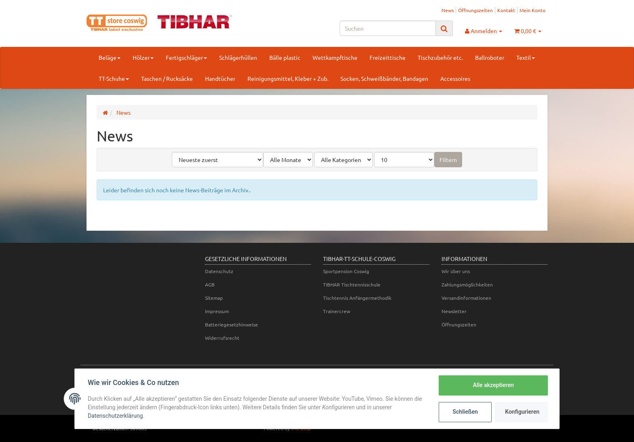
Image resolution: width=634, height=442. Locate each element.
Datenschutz (219, 271)
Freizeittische (388, 57)
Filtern (448, 159)
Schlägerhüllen (238, 57)
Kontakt (506, 10)
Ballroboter (489, 57)
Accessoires (455, 78)
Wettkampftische (335, 57)
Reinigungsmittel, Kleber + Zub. (287, 78)
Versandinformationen (466, 298)
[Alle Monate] (288, 159)
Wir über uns (456, 271)
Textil (525, 57)
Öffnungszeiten (475, 10)
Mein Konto (532, 10)
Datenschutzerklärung (115, 416)
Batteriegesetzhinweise (231, 324)
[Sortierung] (217, 159)
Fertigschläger (186, 57)
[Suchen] (388, 28)
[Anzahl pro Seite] (404, 159)
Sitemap (214, 298)
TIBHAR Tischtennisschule (351, 284)
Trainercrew (336, 311)
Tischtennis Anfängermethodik (357, 298)
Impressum (217, 311)
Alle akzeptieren (493, 385)
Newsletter (454, 311)
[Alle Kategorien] (343, 159)
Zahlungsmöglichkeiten (467, 284)
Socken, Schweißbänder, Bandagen (384, 78)
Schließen (465, 411)
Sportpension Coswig (346, 271)
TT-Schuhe (114, 78)
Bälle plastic (284, 57)
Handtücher (220, 78)
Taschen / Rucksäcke (167, 78)
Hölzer (143, 57)
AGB (210, 284)
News (448, 10)
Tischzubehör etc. (440, 57)
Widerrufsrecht (222, 338)
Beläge (109, 57)
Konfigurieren (522, 411)
